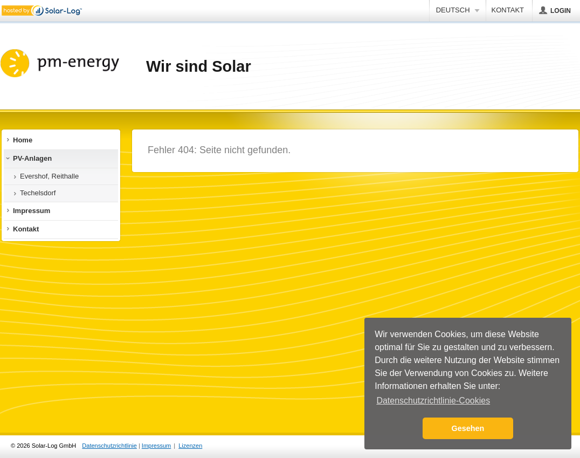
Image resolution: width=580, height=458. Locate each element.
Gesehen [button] (468, 428)
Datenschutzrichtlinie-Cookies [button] (433, 400)
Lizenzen (190, 445)
